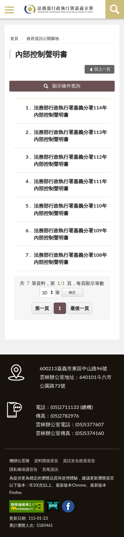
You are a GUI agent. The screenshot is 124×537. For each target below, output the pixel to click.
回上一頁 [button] (102, 69)
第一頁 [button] (42, 308)
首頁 (14, 38)
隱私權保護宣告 (23, 469)
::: (6, 5)
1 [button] (59, 308)
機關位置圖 (19, 460)
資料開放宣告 (46, 460)
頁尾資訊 (50, 469)
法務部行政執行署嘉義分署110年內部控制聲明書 (70, 209)
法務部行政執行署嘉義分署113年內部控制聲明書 (70, 135)
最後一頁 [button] (79, 308)
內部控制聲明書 (41, 53)
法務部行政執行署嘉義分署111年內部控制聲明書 (70, 184)
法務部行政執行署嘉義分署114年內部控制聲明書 (70, 111)
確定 (72, 292)
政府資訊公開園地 (43, 38)
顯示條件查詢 (62, 85)
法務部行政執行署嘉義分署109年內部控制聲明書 (70, 233)
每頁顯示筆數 (90, 283)
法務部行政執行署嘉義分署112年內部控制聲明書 (70, 160)
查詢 (114, 9)
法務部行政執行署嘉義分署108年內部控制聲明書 (70, 258)
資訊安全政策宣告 (79, 460)
